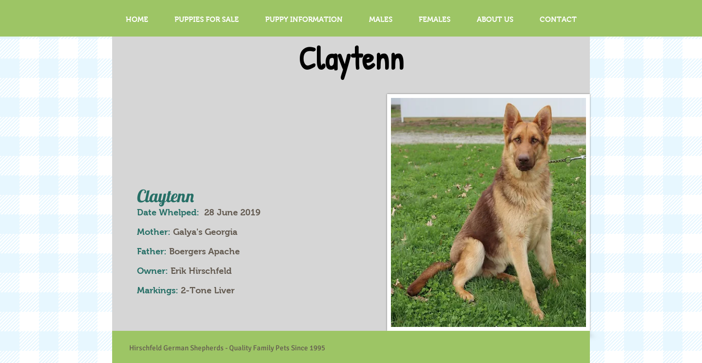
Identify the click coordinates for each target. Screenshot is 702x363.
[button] (381, 19)
